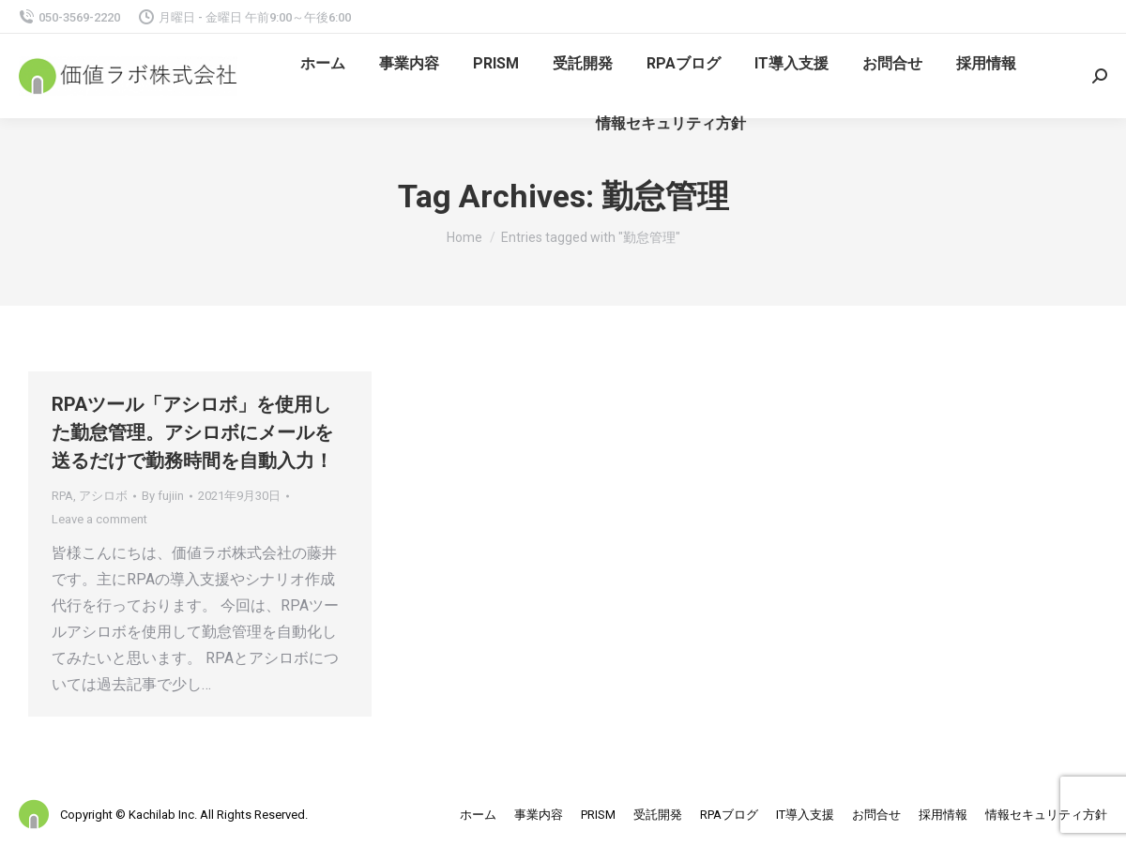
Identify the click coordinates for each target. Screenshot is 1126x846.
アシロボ (103, 496)
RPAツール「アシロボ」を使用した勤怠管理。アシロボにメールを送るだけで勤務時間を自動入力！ (192, 432)
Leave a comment (99, 519)
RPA (62, 496)
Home (464, 237)
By (163, 496)
